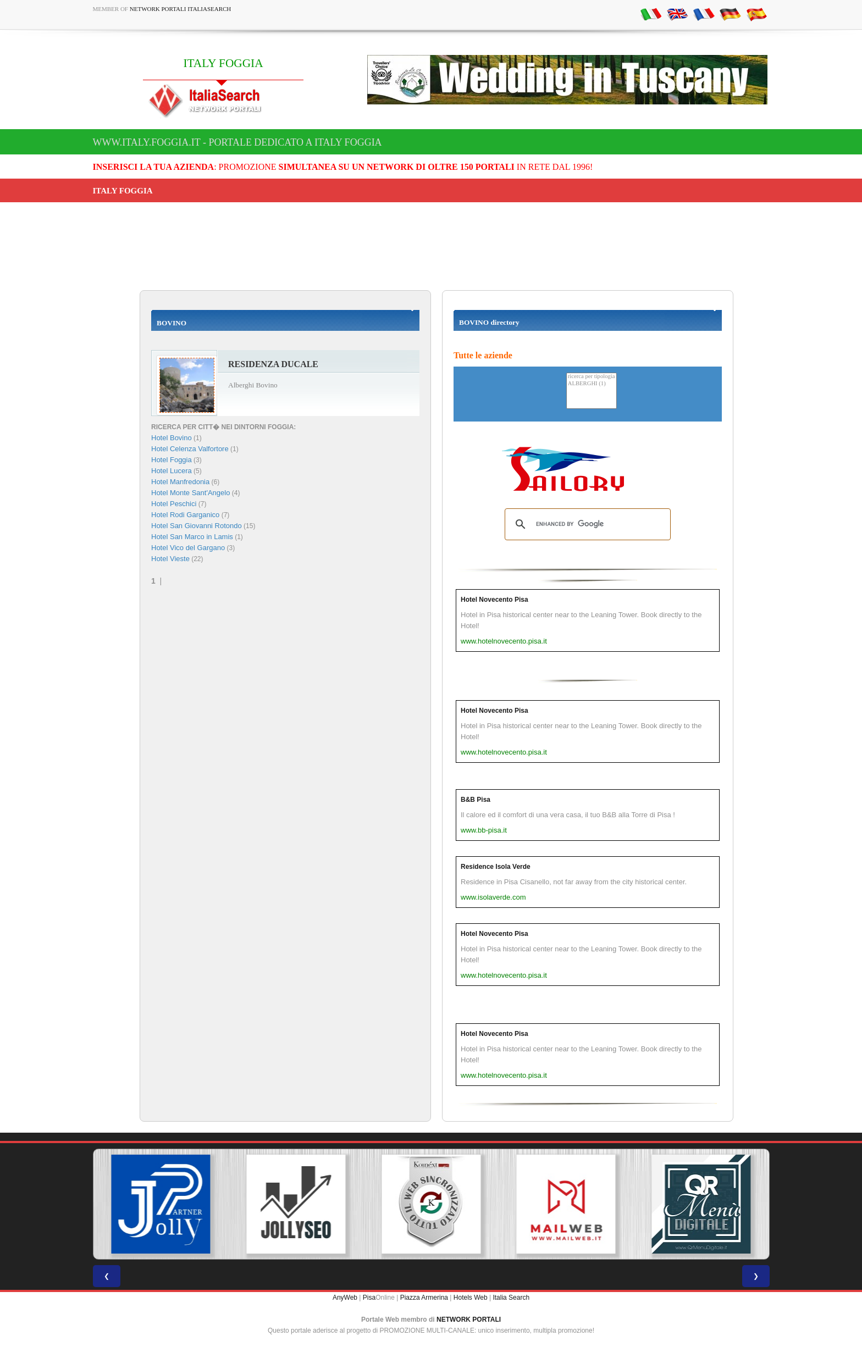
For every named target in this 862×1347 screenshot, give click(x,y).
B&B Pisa (475, 799)
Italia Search (511, 1297)
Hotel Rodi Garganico (185, 515)
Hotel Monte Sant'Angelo (190, 493)
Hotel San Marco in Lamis (192, 537)
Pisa (369, 1297)
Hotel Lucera (171, 471)
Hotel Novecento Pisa (494, 599)
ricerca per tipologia (591, 376)
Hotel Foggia (171, 460)
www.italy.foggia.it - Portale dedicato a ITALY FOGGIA (237, 142)
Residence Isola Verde (496, 867)
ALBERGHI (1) (591, 383)
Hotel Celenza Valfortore (190, 449)
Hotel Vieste (170, 559)
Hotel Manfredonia (180, 482)
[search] (586, 524)
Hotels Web (471, 1297)
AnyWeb (345, 1297)
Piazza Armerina (424, 1297)
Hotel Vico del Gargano (188, 548)
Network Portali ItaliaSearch (180, 8)
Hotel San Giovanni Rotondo (196, 526)
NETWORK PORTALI (468, 1319)
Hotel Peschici (173, 504)
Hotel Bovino (171, 438)
